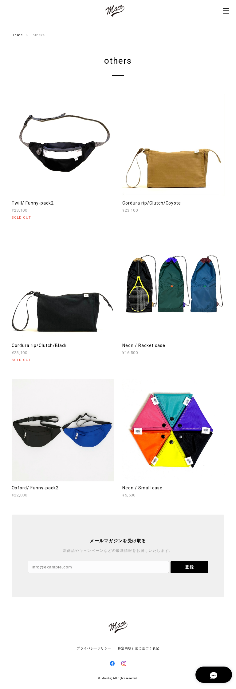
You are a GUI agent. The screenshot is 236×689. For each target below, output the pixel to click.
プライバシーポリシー (94, 648)
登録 (189, 567)
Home (17, 35)
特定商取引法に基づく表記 (138, 648)
